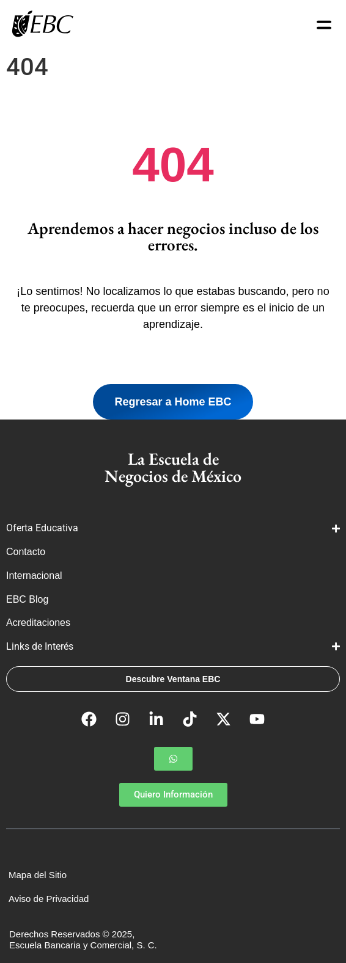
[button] (173, 759)
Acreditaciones (39, 622)
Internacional (35, 575)
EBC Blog (27, 599)
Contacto (25, 552)
